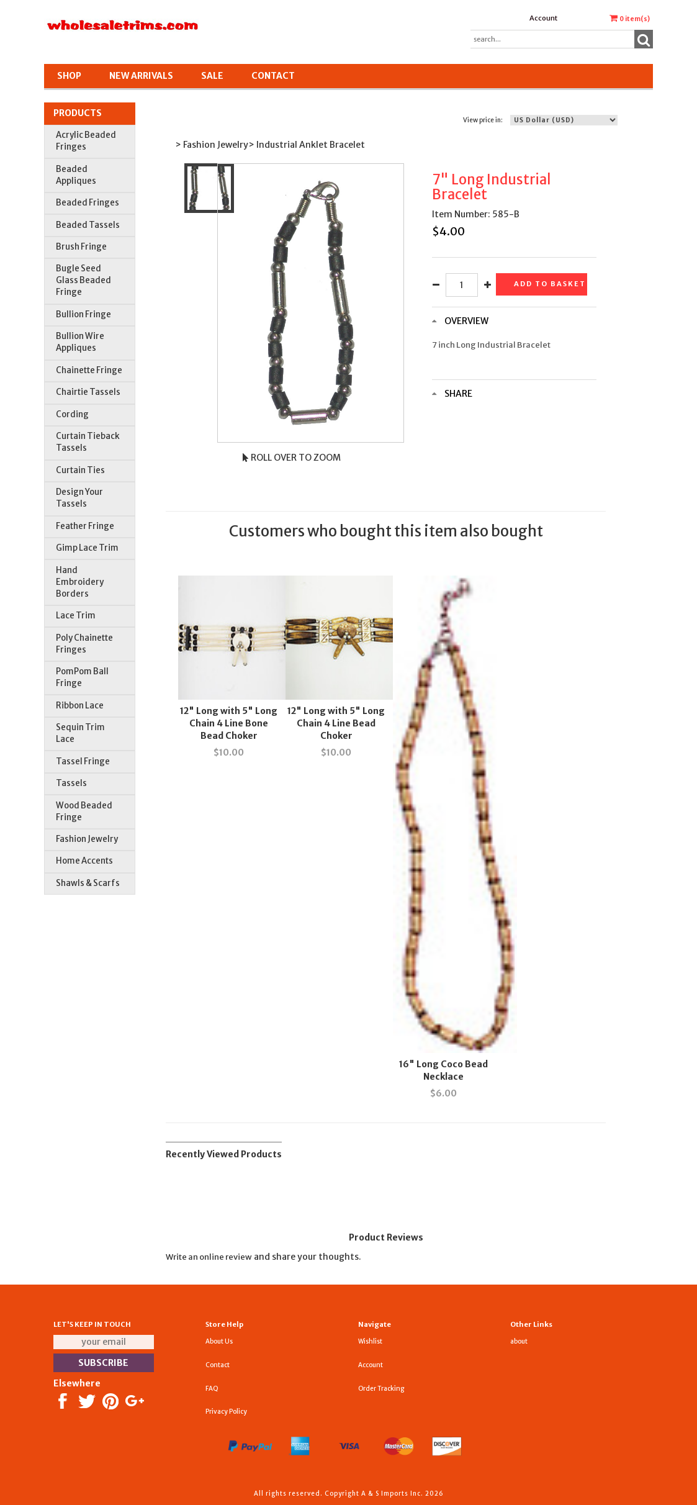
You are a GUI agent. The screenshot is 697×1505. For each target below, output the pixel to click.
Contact (273, 75)
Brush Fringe (81, 247)
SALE (212, 75)
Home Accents (84, 861)
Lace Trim (76, 615)
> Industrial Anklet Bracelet (306, 144)
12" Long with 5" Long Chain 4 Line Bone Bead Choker (228, 723)
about (519, 1341)
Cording (72, 414)
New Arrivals (141, 75)
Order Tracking (381, 1389)
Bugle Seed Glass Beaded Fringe (83, 280)
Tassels (71, 783)
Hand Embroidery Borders (80, 582)
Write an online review (209, 1257)
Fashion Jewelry (87, 839)
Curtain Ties (80, 470)
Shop (69, 75)
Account (543, 18)
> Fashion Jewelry (211, 144)
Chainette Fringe (89, 370)
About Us (219, 1341)
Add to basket (550, 283)
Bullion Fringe (83, 314)
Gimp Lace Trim (87, 548)
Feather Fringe (85, 526)
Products (77, 113)
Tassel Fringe (83, 761)
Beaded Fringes (87, 202)
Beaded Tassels (88, 225)
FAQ (211, 1389)
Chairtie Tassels (88, 392)
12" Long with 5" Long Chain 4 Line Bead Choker (336, 723)
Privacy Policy (226, 1412)
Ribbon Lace (80, 705)
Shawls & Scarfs (88, 883)
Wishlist (370, 1341)
